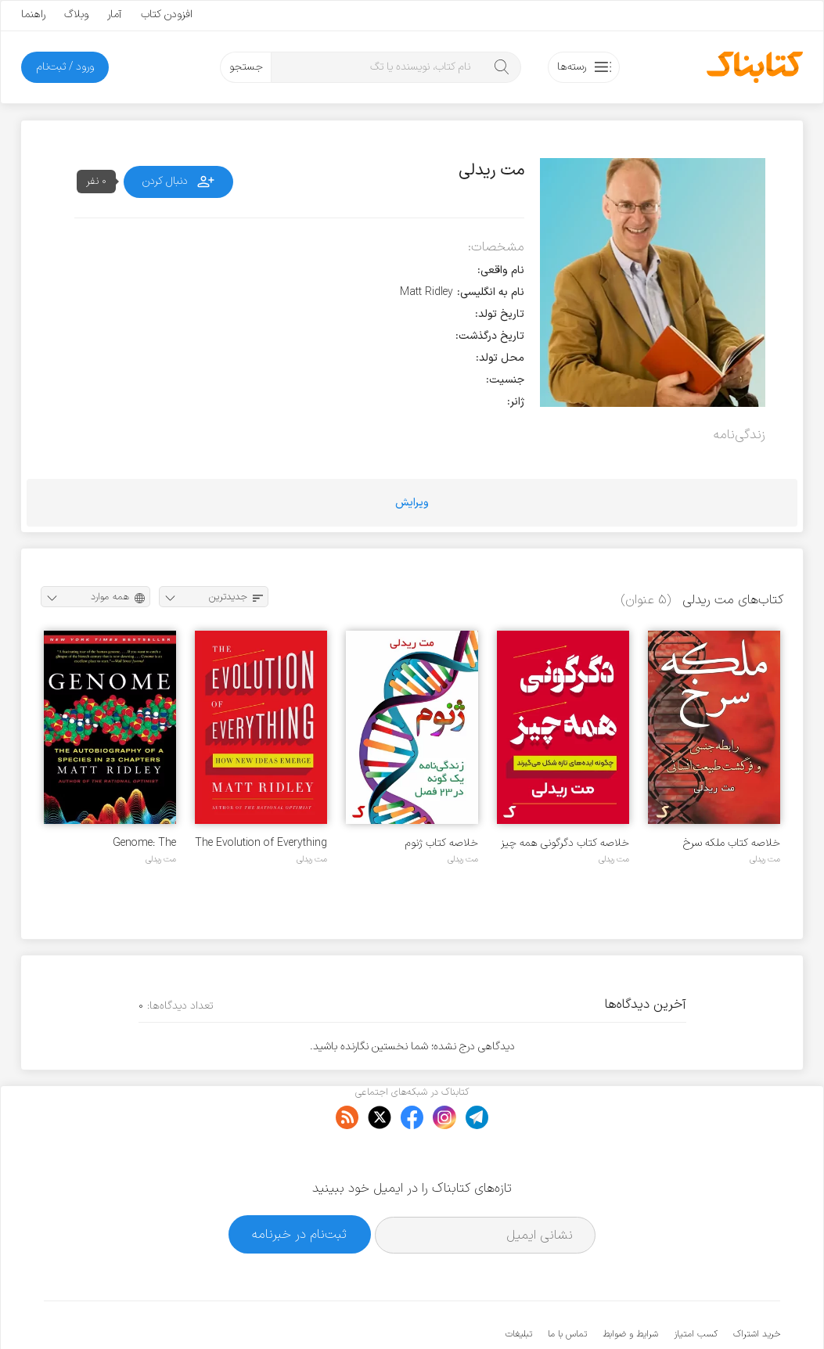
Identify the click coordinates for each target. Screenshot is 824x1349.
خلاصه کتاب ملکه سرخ (731, 843)
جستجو (246, 67)
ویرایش (412, 503)
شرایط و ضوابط (630, 1286)
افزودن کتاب (167, 14)
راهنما (33, 14)
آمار (114, 14)
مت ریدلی (765, 859)
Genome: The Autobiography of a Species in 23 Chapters (120, 843)
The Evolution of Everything (261, 843)
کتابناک (697, 1311)
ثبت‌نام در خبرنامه (299, 1186)
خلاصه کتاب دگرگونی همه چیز (565, 843)
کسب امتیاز (696, 1286)
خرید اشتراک (756, 1286)
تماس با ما (567, 1286)
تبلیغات (519, 1286)
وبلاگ (76, 14)
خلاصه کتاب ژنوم (441, 843)
